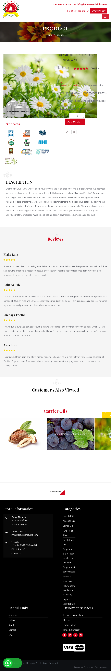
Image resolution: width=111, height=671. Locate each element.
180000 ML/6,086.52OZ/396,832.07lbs (69, 107)
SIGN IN (73, 11)
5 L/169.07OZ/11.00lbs (68, 83)
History (12, 620)
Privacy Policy (69, 625)
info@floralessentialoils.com (90, 4)
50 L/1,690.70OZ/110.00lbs (69, 99)
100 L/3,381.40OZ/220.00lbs (94, 99)
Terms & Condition (71, 630)
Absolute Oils (69, 521)
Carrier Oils (68, 526)
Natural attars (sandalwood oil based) (69, 590)
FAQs (11, 635)
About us (13, 615)
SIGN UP (85, 11)
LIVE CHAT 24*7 (99, 11)
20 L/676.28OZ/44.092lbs (69, 91)
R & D (11, 625)
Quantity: (62, 115)
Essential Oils (69, 516)
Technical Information (73, 615)
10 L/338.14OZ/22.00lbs (93, 83)
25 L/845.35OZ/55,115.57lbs (94, 91)
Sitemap (66, 620)
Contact (12, 630)
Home (49, 35)
